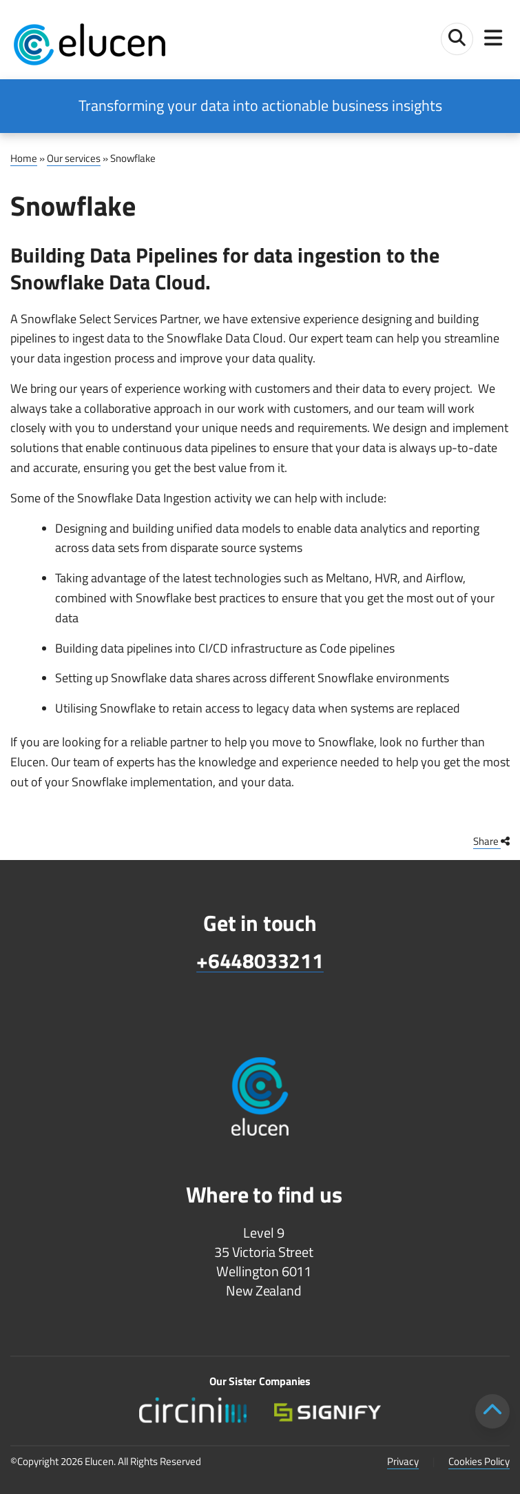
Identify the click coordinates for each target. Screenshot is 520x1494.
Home (23, 158)
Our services (74, 158)
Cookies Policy (479, 1461)
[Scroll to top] (492, 1411)
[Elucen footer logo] (260, 1087)
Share (491, 841)
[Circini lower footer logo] (192, 1410)
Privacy (403, 1461)
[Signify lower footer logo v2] (327, 1410)
